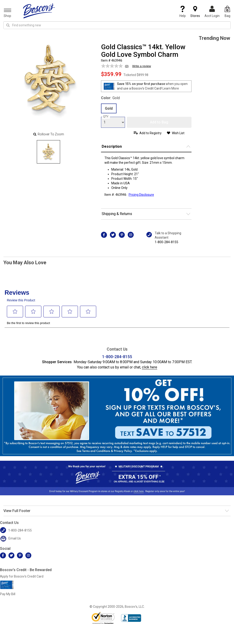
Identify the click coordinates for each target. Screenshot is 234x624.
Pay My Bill (7, 594)
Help (182, 12)
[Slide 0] (48, 151)
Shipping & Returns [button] (117, 214)
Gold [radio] (109, 108)
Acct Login (212, 12)
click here (149, 367)
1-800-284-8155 (166, 242)
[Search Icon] (8, 25)
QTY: (106, 116)
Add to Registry (150, 133)
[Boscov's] (39, 11)
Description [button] (112, 146)
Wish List (178, 133)
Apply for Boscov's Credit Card (21, 576)
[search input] (117, 25)
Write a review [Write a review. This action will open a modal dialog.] (141, 66)
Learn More (170, 88)
